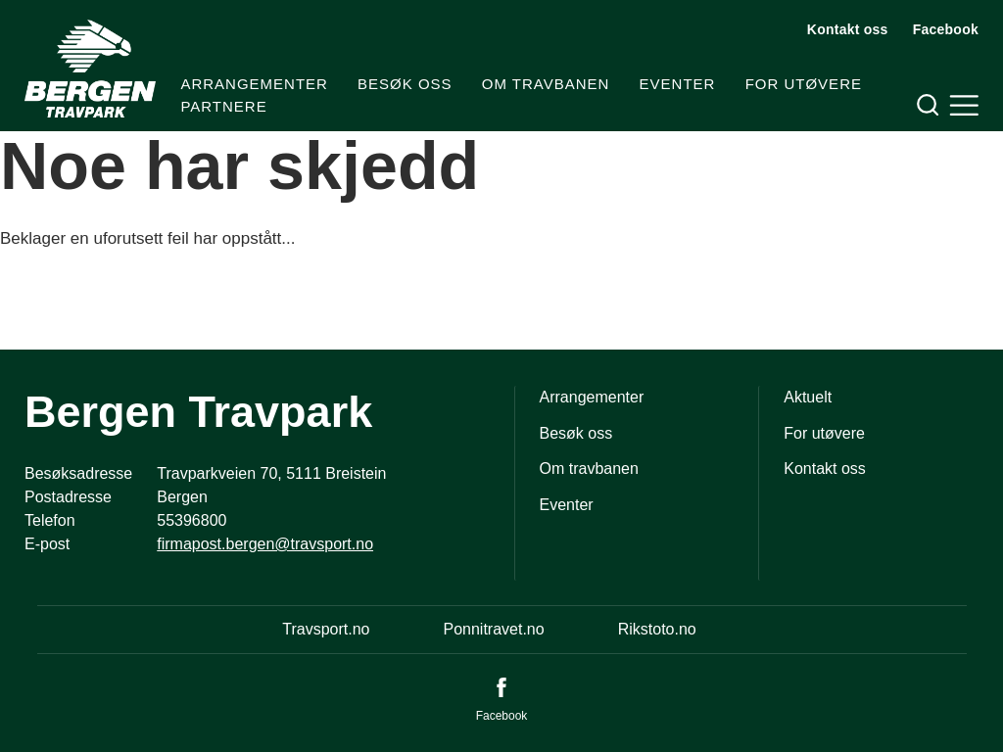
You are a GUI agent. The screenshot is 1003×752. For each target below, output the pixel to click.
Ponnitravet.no (493, 629)
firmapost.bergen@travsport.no (265, 544)
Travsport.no (325, 629)
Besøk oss (405, 83)
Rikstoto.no (657, 629)
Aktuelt (808, 397)
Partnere (223, 106)
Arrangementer (254, 83)
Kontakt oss (847, 29)
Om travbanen (546, 83)
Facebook (946, 29)
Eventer (678, 83)
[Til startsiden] (90, 69)
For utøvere (803, 83)
